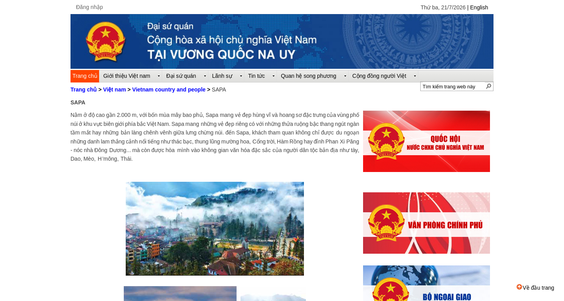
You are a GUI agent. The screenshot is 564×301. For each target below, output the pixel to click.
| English (477, 7)
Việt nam (114, 89)
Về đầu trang (535, 288)
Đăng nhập (89, 7)
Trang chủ (83, 89)
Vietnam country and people (169, 89)
